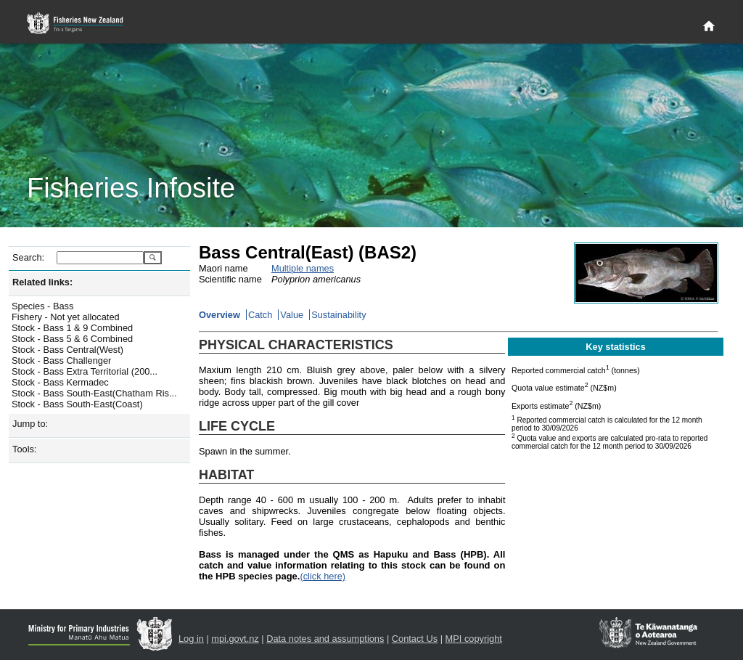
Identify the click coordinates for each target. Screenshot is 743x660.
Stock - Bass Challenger (61, 360)
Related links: (42, 282)
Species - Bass (42, 306)
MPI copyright (474, 638)
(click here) (322, 576)
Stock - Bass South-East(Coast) (77, 404)
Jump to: (30, 423)
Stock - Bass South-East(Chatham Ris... (94, 393)
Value (291, 314)
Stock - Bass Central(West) (67, 349)
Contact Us (415, 638)
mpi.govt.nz (234, 638)
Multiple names (302, 268)
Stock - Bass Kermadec (60, 382)
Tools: (24, 449)
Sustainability (338, 314)
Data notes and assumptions (325, 638)
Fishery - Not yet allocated (66, 316)
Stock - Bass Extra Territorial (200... (84, 371)
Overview (219, 314)
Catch (260, 314)
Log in (191, 638)
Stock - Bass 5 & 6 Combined (72, 338)
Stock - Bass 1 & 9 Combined (72, 327)
